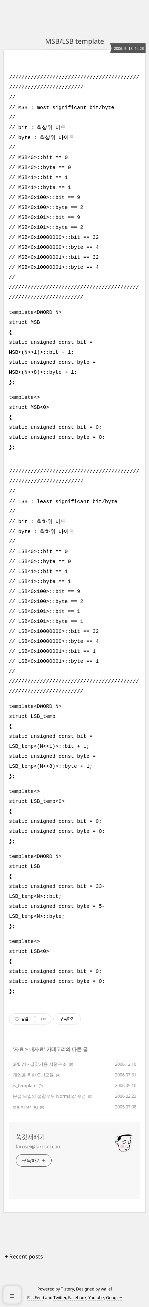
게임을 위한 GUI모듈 (33, 1075)
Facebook (77, 1297)
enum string (25, 1107)
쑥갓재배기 (30, 1137)
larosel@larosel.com (39, 1146)
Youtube (96, 1297)
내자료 (36, 1049)
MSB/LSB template (74, 41)
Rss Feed (35, 1297)
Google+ (114, 1297)
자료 (19, 1049)
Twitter (59, 1297)
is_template (24, 1085)
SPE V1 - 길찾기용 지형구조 (40, 1064)
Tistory (67, 1289)
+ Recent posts (24, 1256)
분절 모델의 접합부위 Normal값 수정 (49, 1096)
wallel (106, 1289)
